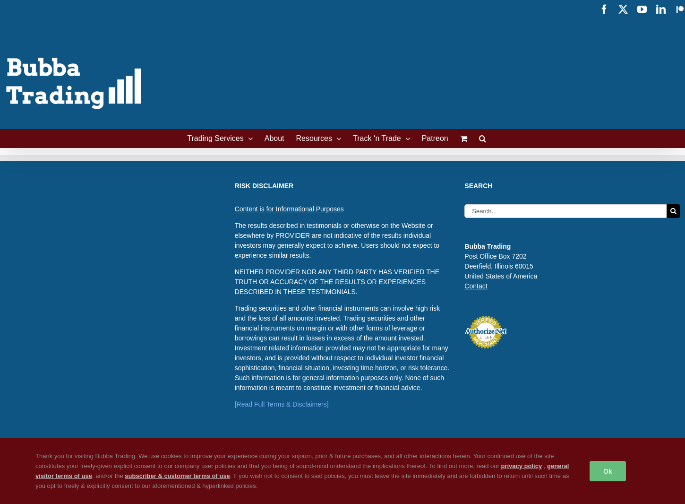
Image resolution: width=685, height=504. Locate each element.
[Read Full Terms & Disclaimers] (282, 404)
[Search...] (565, 211)
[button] (482, 138)
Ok (607, 471)
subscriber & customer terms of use (177, 475)
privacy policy (521, 465)
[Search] (673, 211)
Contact (475, 286)
